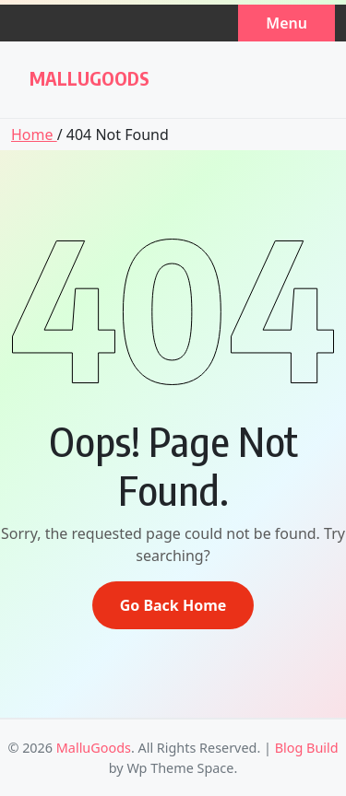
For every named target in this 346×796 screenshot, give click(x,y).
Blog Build (307, 747)
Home (34, 134)
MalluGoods (89, 77)
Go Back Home (173, 605)
